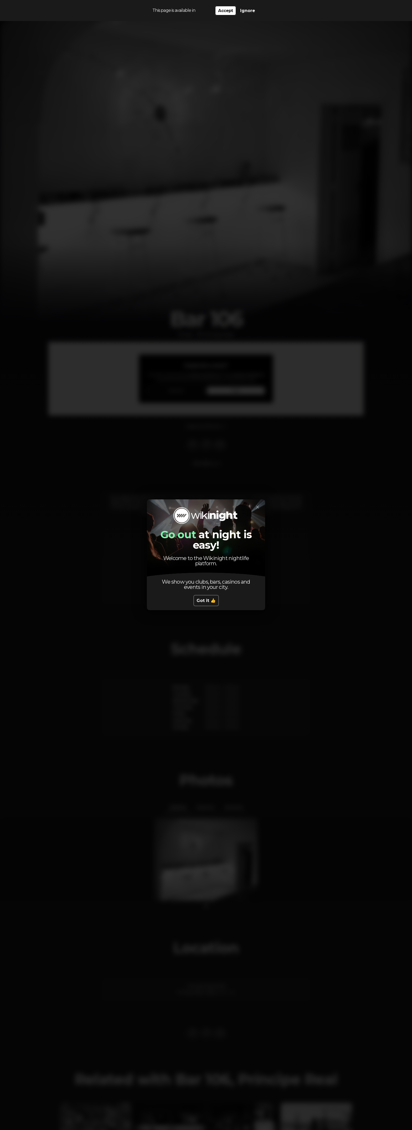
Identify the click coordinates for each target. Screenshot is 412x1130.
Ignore (247, 10)
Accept (225, 10)
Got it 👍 (206, 600)
